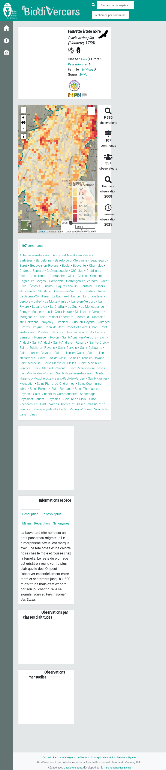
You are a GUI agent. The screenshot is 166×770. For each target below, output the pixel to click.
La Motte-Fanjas (44, 307)
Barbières (26, 261)
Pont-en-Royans (58, 337)
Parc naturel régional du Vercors (69, 757)
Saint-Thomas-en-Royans (65, 404)
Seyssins (28, 414)
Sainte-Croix (68, 353)
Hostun (58, 296)
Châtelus (28, 276)
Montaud (88, 322)
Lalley (23, 307)
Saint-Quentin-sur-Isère (57, 399)
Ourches (40, 332)
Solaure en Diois (51, 414)
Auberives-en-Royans (35, 255)
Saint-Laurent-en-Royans (72, 368)
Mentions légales (129, 757)
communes (33, 246)
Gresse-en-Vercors (36, 296)
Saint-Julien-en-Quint (50, 363)
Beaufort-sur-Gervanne (74, 261)
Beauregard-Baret (32, 266)
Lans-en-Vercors (73, 307)
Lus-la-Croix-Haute (49, 317)
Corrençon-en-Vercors (38, 286)
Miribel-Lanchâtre (64, 322)
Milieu (26, 540)
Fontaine (53, 291)
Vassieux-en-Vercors (76, 420)
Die (71, 286)
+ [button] (23, 117)
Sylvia (83, 74)
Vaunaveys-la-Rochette (37, 425)
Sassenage (69, 409)
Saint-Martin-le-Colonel (52, 379)
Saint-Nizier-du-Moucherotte (56, 389)
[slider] (71, 223)
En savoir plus (53, 530)
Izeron (72, 296)
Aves (84, 59)
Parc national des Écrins (118, 767)
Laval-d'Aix (27, 312)
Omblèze (80, 327)
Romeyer (82, 343)
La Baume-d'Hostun (53, 302)
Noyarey (64, 327)
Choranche (99, 276)
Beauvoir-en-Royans (65, 266)
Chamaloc (44, 271)
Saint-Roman (88, 399)
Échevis (83, 286)
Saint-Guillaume (70, 358)
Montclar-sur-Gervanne (37, 327)
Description (31, 530)
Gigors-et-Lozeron (77, 291)
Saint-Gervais (44, 358)
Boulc (88, 266)
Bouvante (26, 271)
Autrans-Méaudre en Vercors (77, 255)
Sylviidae (87, 69)
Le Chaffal (47, 312)
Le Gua (63, 312)
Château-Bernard (69, 271)
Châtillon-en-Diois (52, 276)
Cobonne (52, 281)
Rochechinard (29, 343)
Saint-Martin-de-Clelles (54, 373)
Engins (97, 286)
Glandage (102, 291)
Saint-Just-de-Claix (34, 368)
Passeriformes (79, 64)
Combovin (102, 281)
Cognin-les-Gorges (76, 281)
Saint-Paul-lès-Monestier (52, 394)
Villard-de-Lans (97, 425)
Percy (54, 332)
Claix (25, 281)
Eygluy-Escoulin (31, 291)
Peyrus (66, 332)
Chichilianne (78, 276)
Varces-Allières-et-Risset (38, 420)
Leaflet (41, 231)
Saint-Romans (30, 404)
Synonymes (31, 549)
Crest (62, 286)
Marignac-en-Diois (33, 322)
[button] (23, 123)
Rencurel (95, 337)
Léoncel (25, 317)
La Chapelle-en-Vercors (89, 302)
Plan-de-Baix (85, 332)
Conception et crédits (104, 757)
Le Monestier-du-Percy (89, 312)
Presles (80, 337)
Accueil (43, 757)
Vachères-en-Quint (91, 414)
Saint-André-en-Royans (37, 353)
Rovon (97, 343)
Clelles (37, 281)
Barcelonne (45, 261)
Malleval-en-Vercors (82, 317)
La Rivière (96, 307)
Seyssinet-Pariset (94, 409)
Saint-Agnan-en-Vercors (38, 348)
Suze (70, 414)
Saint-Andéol (70, 348)
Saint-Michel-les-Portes (51, 384)
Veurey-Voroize (70, 425)
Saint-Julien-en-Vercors (89, 363)
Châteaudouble (96, 271)
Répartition (43, 540)
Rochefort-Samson (57, 343)
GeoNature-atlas (72, 767)
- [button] (23, 128)
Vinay (26, 430)
